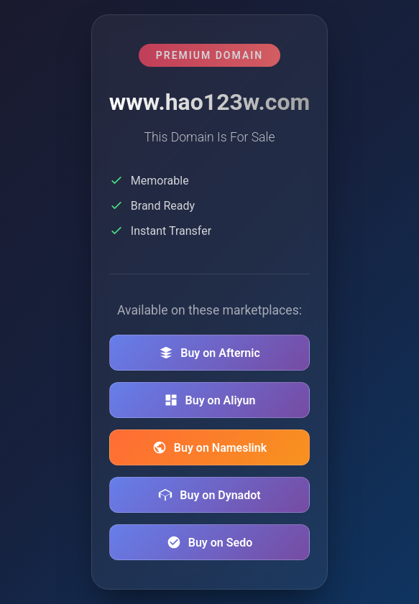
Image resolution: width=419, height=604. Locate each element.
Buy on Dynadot (209, 495)
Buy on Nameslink (209, 447)
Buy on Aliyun (210, 400)
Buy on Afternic (209, 352)
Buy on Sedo (209, 542)
